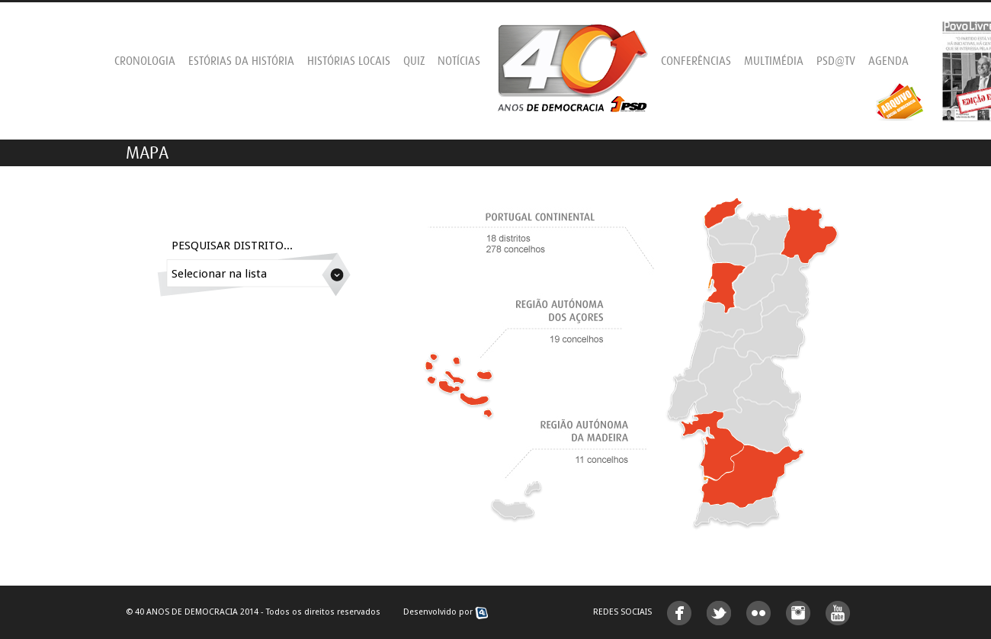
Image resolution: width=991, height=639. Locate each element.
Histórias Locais (348, 61)
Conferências (696, 61)
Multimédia (773, 61)
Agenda (888, 61)
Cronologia (144, 61)
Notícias (459, 61)
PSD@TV (835, 61)
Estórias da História (241, 61)
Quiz (414, 61)
